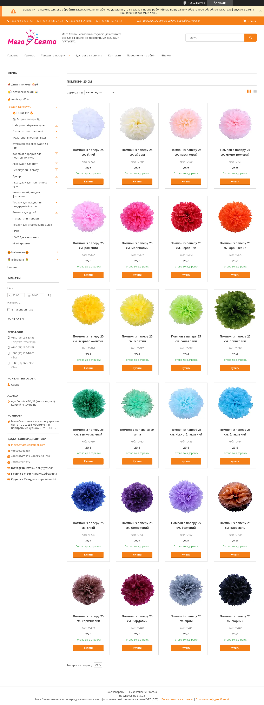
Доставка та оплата (89, 55)
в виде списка (255, 92)
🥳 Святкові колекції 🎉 (22, 92)
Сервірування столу (26, 170)
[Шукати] (250, 38)
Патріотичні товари (26, 218)
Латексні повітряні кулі (28, 131)
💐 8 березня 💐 (17, 259)
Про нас (30, 55)
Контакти (114, 55)
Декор (17, 176)
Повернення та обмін (141, 55)
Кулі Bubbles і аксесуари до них (30, 145)
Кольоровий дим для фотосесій (26, 194)
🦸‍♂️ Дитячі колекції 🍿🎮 (22, 84)
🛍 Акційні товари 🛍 (26, 119)
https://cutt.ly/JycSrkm (39, 468)
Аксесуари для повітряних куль (30, 184)
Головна (12, 55)
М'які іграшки (21, 243)
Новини (12, 267)
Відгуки (166, 55)
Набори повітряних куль (29, 125)
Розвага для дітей (24, 212)
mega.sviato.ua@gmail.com (28, 444)
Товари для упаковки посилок (32, 224)
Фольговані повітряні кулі (29, 137)
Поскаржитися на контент (177, 699)
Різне (16, 231)
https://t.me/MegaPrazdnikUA (56, 479)
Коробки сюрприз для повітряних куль (27, 155)
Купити (88, 181)
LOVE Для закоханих (26, 237)
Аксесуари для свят (25, 164)
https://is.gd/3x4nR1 (44, 473)
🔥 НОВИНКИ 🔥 (23, 113)
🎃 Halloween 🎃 (18, 252)
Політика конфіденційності (212, 699)
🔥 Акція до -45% (18, 99)
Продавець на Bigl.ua (132, 695)
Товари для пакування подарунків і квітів (27, 204)
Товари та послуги (53, 55)
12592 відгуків (196, 3)
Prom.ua (153, 692)
